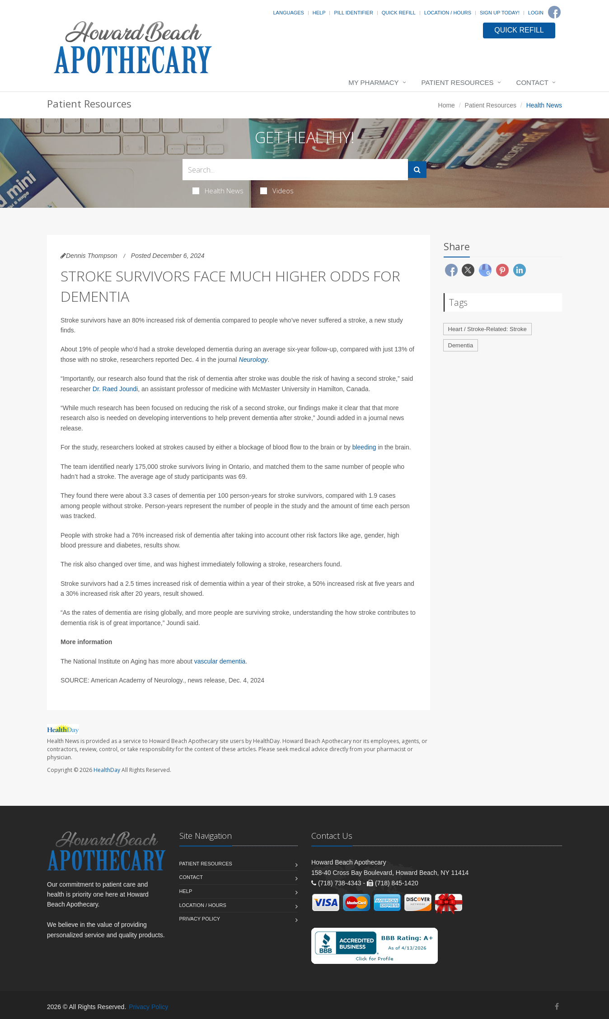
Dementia (460, 345)
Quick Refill (399, 12)
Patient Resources (458, 82)
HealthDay (107, 770)
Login (535, 12)
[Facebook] (554, 12)
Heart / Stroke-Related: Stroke (487, 329)
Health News (218, 190)
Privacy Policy (199, 918)
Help (319, 12)
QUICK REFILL (518, 30)
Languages (288, 12)
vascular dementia (220, 661)
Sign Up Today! (500, 12)
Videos (277, 190)
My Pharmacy (373, 82)
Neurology (253, 359)
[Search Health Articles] (295, 169)
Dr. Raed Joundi (115, 389)
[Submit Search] (417, 169)
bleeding (364, 447)
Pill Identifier (353, 12)
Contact (532, 82)
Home (446, 105)
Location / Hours (447, 12)
